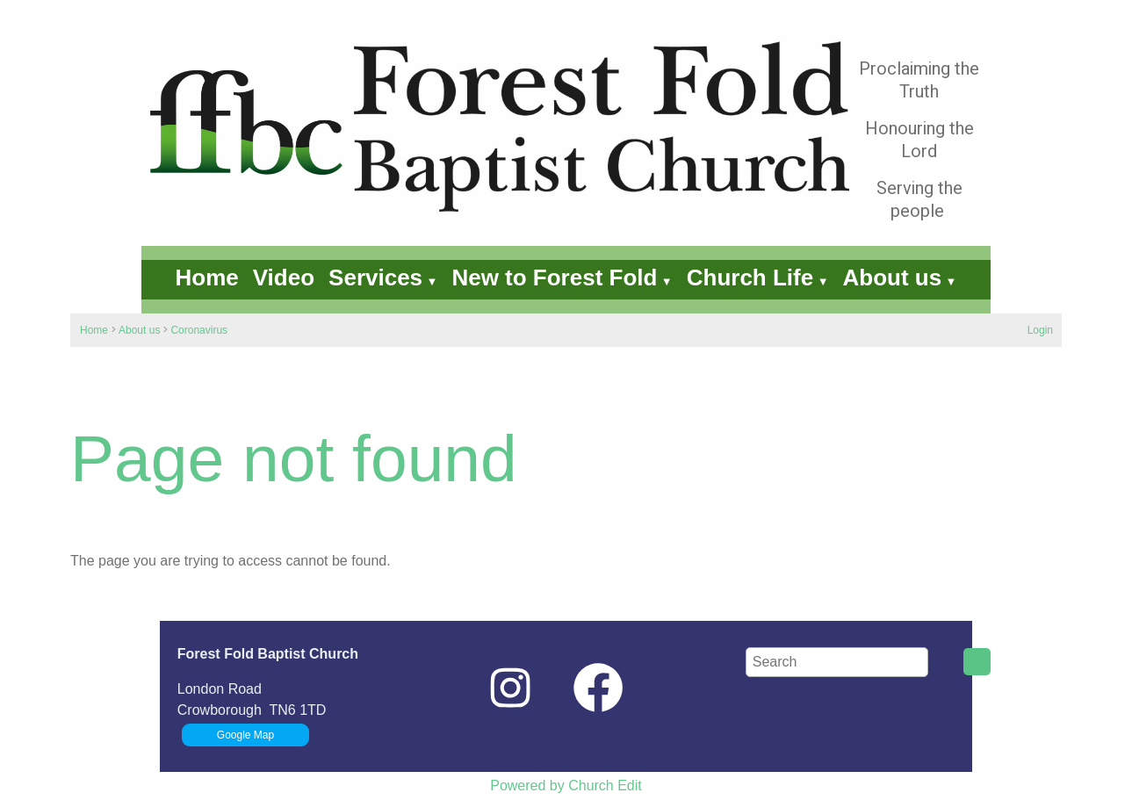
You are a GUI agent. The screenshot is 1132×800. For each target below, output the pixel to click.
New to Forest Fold (554, 277)
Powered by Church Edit (566, 785)
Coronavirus (198, 330)
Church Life (750, 277)
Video (283, 277)
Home (207, 277)
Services (375, 277)
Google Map (245, 735)
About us (892, 277)
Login (1040, 330)
